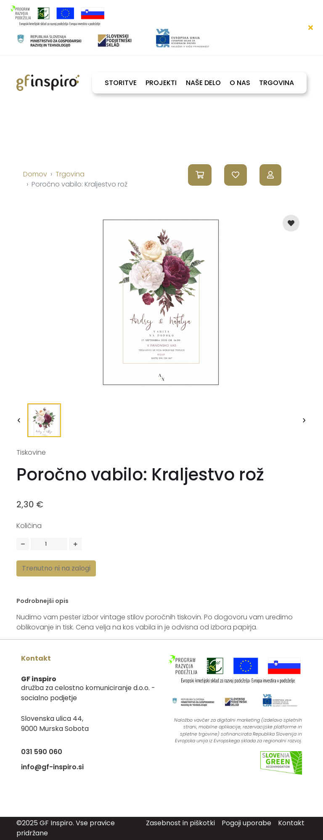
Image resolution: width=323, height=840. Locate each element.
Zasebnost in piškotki (180, 823)
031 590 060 (41, 752)
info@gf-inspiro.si (52, 767)
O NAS (240, 83)
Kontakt (291, 823)
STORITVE (121, 83)
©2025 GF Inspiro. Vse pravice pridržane (65, 828)
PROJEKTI (161, 83)
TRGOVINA (276, 83)
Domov (35, 174)
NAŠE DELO (203, 83)
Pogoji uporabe (246, 823)
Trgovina (70, 174)
